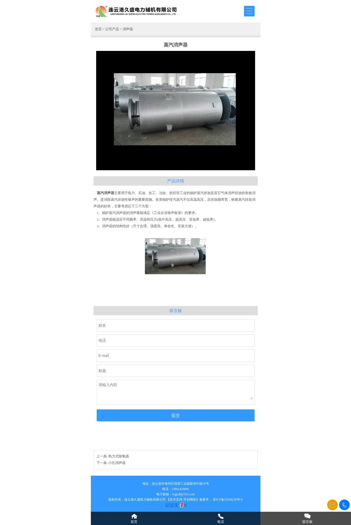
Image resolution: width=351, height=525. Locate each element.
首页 (98, 29)
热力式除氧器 (118, 456)
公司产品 (112, 29)
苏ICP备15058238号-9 (227, 499)
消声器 (128, 29)
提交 (175, 415)
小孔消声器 (117, 463)
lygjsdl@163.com (183, 494)
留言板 (307, 522)
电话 (220, 522)
